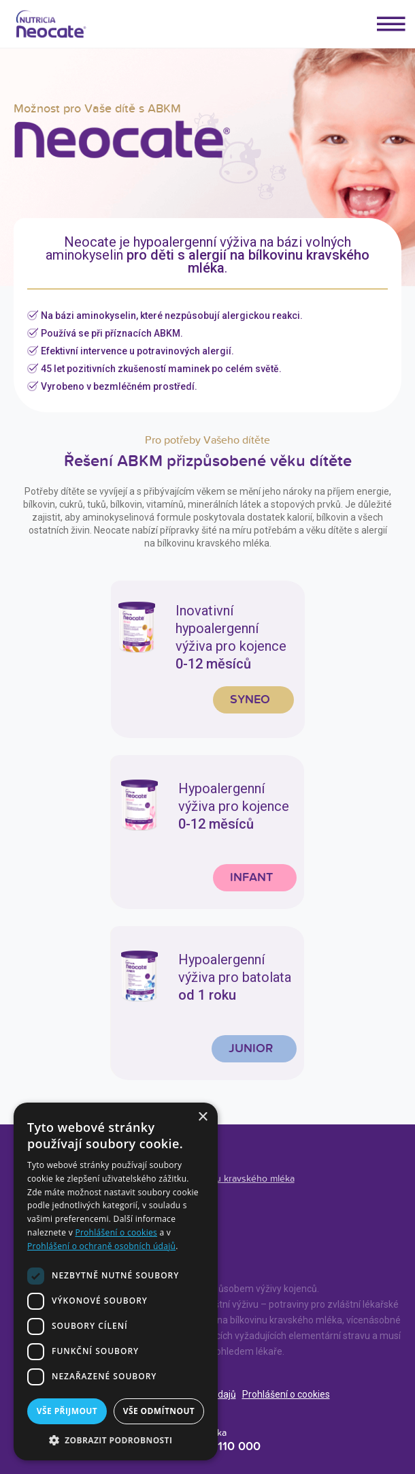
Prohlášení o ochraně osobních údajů (101, 1246)
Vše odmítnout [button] (159, 1411)
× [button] (202, 1117)
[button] (115, 1440)
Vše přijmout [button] (67, 1411)
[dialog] (116, 1281)
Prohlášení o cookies (286, 1394)
